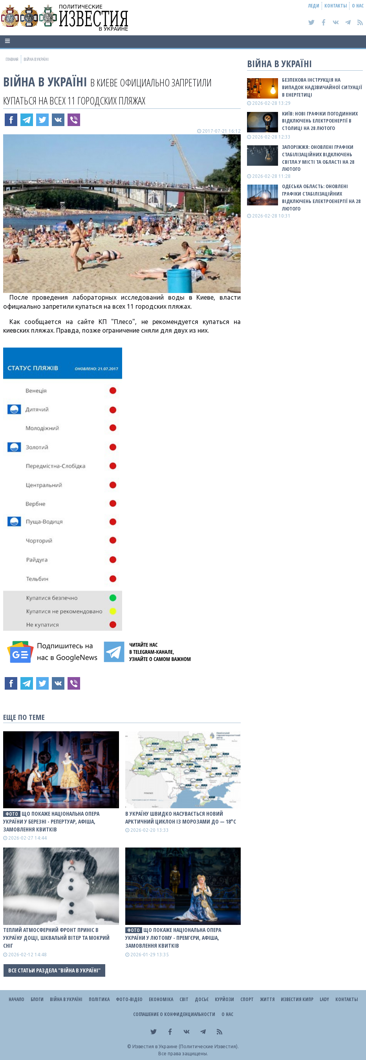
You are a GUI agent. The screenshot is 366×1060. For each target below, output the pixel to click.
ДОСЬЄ (202, 999)
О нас (358, 5)
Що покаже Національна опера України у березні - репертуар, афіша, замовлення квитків (51, 821)
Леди (313, 5)
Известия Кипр (297, 999)
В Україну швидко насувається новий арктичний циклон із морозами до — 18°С (180, 817)
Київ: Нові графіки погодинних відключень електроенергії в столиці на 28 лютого (320, 121)
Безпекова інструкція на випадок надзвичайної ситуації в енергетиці (322, 87)
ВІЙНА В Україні (45, 81)
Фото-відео (129, 999)
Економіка (161, 999)
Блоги (37, 999)
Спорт (247, 999)
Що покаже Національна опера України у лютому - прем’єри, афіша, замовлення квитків (173, 937)
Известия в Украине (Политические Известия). (185, 1046)
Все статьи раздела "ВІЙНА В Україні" (54, 970)
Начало (16, 999)
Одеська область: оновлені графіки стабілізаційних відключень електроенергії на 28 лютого (321, 197)
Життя (267, 999)
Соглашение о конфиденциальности (174, 1014)
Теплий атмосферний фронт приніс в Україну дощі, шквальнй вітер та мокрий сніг (56, 937)
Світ (183, 999)
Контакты (335, 5)
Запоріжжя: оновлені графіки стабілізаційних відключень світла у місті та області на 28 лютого (318, 158)
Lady (324, 999)
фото (11, 814)
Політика (99, 999)
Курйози (224, 999)
